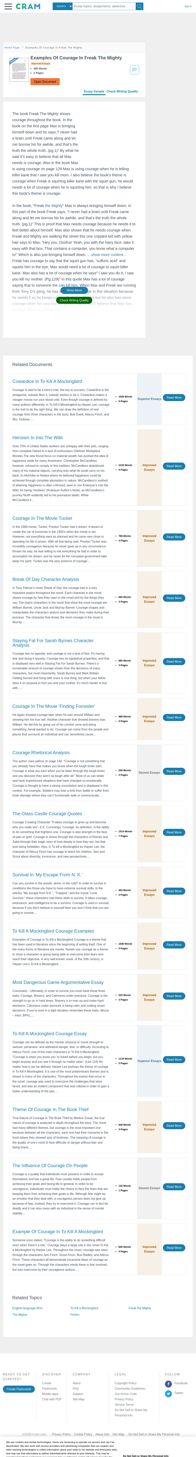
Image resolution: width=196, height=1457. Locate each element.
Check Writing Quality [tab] (122, 91)
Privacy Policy (124, 1399)
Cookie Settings (139, 1429)
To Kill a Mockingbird (84, 1308)
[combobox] (63, 6)
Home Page (12, 47)
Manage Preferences (129, 1410)
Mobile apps (50, 1394)
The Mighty (19, 1314)
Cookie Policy (84, 1429)
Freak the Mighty (140, 1308)
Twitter (178, 1393)
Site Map (78, 1399)
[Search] (139, 6)
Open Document (45, 81)
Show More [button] (74, 290)
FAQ (76, 1388)
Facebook (180, 1383)
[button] (8, 6)
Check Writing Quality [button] (74, 300)
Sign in (188, 6)
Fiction (74, 1314)
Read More (174, 397)
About (76, 1383)
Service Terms (124, 1404)
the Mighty (53, 206)
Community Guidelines (130, 1388)
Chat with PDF (52, 1399)
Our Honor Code (126, 1394)
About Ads (103, 1429)
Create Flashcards (19, 1389)
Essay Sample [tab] (94, 91)
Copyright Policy (125, 1383)
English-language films (27, 1308)
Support (78, 1394)
